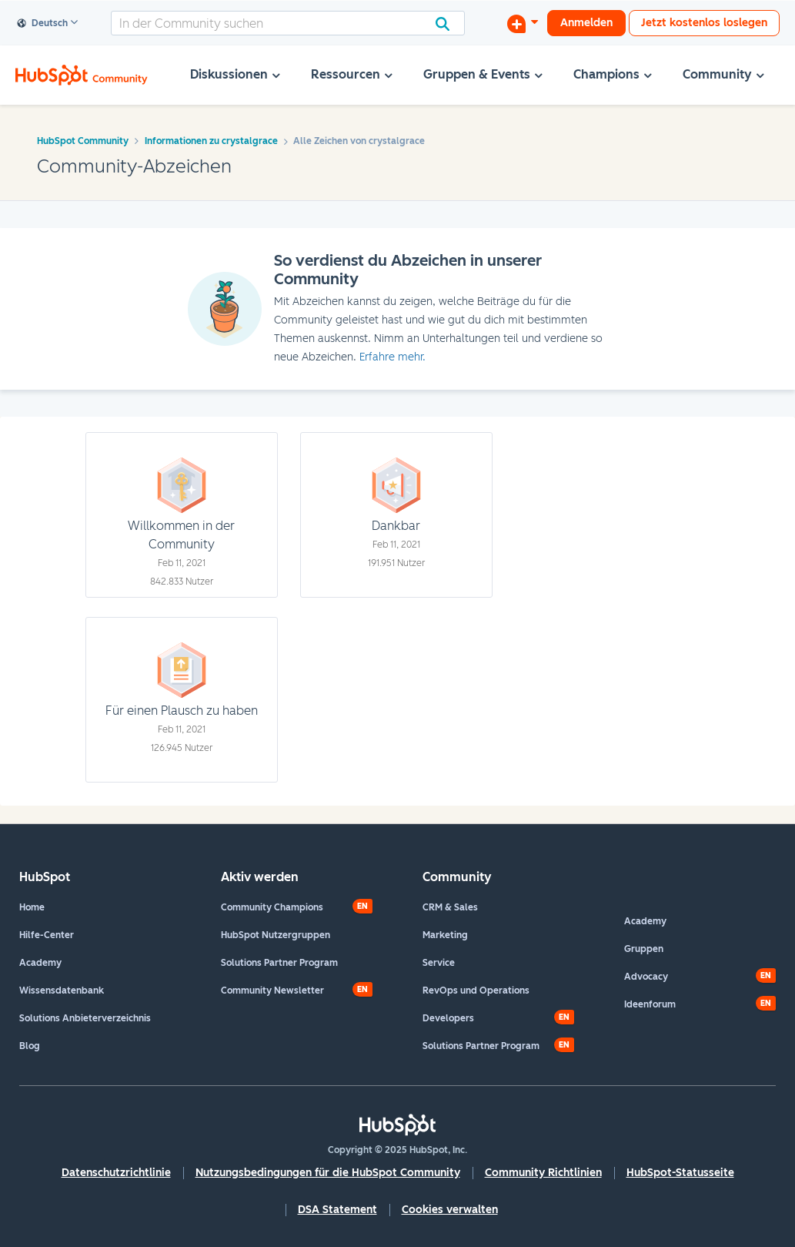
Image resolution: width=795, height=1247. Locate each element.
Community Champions (272, 907)
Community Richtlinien (543, 1172)
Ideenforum (650, 1004)
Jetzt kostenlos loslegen (704, 22)
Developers (448, 1018)
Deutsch (42, 24)
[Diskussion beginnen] (522, 23)
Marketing (445, 935)
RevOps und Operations (476, 990)
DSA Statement (337, 1209)
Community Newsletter (272, 990)
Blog (29, 1046)
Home (32, 907)
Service (439, 962)
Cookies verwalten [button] (450, 1209)
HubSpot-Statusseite (680, 1172)
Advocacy (646, 976)
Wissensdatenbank (61, 990)
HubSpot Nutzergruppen (275, 935)
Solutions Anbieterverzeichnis (85, 1018)
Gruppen (643, 949)
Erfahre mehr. (392, 357)
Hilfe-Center (46, 935)
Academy (40, 962)
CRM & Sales (450, 907)
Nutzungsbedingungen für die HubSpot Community (327, 1172)
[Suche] (288, 23)
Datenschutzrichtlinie (116, 1172)
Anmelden (586, 22)
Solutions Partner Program (279, 962)
